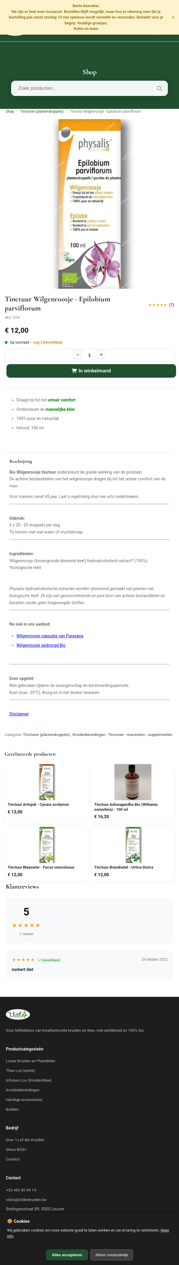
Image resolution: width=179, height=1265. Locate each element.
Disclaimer (19, 714)
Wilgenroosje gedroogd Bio (40, 645)
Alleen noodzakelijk (111, 1255)
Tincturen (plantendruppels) (42, 111)
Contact (13, 1159)
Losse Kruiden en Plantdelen (30, 1061)
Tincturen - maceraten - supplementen (140, 734)
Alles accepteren (67, 1255)
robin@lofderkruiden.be (26, 1200)
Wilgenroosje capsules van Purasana (49, 636)
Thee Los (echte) (20, 1070)
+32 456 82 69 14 (21, 1190)
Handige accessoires (24, 1099)
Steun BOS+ (16, 1149)
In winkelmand (91, 370)
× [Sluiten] (173, 17)
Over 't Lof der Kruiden (25, 1140)
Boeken (12, 1109)
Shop (10, 111)
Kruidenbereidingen (88, 734)
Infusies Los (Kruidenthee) (29, 1080)
